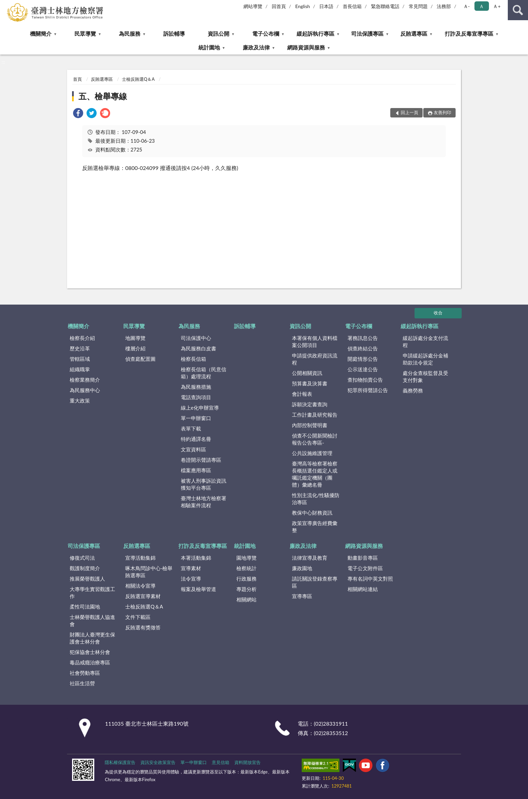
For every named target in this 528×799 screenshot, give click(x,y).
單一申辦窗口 (196, 418)
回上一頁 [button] (409, 112)
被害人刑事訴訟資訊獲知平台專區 (203, 484)
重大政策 (80, 400)
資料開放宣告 (247, 762)
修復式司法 (82, 558)
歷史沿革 (80, 348)
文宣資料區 (193, 449)
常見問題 (418, 6)
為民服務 (129, 33)
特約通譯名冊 (196, 439)
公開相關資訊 (307, 373)
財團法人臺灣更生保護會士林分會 (92, 638)
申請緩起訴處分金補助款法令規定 (425, 359)
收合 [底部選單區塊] (438, 312)
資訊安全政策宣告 (157, 762)
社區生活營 (82, 683)
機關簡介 (41, 33)
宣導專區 (302, 596)
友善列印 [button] (442, 112)
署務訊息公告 (363, 338)
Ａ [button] (481, 6)
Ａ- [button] (466, 6)
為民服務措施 (196, 387)
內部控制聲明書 (309, 425)
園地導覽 (246, 558)
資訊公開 (218, 33)
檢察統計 (246, 568)
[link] (78, 114)
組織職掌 (80, 369)
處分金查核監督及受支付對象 (425, 376)
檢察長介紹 (82, 338)
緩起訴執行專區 (315, 33)
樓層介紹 (135, 348)
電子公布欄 (265, 33)
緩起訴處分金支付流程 (425, 341)
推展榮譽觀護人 (87, 579)
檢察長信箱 (193, 359)
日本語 (326, 6)
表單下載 (191, 428)
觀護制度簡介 (85, 568)
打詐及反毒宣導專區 (469, 33)
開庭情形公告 (363, 359)
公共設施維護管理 (312, 453)
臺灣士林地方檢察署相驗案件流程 (203, 501)
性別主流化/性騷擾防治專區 (316, 498)
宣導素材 (191, 568)
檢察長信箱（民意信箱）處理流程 (203, 372)
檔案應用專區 (196, 470)
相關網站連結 (363, 589)
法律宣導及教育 (309, 558)
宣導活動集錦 (140, 558)
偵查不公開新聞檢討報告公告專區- (314, 439)
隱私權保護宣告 (120, 762)
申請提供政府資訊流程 (314, 359)
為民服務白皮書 (198, 348)
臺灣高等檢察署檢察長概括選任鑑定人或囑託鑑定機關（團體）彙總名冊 (314, 474)
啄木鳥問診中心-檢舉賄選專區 (149, 571)
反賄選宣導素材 (143, 596)
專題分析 (246, 589)
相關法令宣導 (140, 586)
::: (5, 5)
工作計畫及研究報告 (314, 415)
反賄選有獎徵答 (143, 627)
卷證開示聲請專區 (201, 460)
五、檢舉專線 (102, 96)
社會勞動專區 (85, 673)
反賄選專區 (413, 33)
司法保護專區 (367, 33)
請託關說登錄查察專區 (314, 582)
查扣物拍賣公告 (365, 380)
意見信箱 (220, 762)
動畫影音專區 (363, 558)
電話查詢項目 (196, 397)
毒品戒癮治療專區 (90, 662)
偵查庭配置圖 (140, 359)
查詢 (518, 10)
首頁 (77, 79)
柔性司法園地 (85, 606)
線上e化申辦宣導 (200, 408)
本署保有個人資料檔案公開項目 (314, 341)
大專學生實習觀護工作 (92, 592)
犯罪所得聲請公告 (368, 390)
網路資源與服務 (306, 47)
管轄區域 (80, 359)
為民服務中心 (85, 390)
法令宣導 (191, 579)
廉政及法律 (256, 47)
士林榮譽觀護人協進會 (92, 620)
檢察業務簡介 (85, 380)
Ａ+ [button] (496, 6)
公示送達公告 (363, 369)
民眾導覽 (85, 33)
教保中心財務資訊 (312, 513)
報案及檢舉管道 (198, 589)
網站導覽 (252, 6)
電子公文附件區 (365, 568)
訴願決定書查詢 (309, 404)
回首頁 (279, 6)
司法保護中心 (196, 338)
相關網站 (246, 599)
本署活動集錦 (196, 558)
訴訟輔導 (174, 33)
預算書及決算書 (309, 383)
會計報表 (302, 394)
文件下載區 (138, 617)
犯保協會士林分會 (90, 652)
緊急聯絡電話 (385, 6)
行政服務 (246, 579)
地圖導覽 (135, 338)
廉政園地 (302, 568)
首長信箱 (352, 6)
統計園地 (209, 47)
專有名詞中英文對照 (370, 579)
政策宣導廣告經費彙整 (314, 526)
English (302, 6)
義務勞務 (413, 390)
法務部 (444, 6)
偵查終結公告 (363, 348)
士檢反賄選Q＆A (138, 79)
